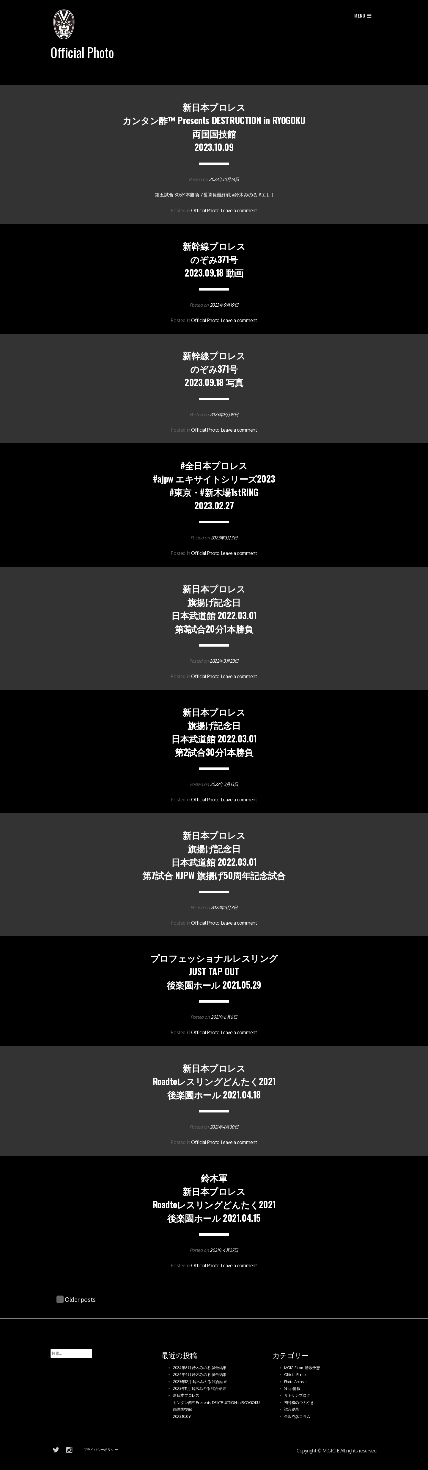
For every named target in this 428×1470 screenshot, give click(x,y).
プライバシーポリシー (100, 1449)
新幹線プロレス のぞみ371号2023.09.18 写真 (213, 369)
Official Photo (205, 210)
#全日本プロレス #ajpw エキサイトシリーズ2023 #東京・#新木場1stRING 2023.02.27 (214, 485)
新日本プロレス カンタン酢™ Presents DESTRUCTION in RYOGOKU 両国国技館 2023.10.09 (214, 127)
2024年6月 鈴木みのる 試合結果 (199, 1367)
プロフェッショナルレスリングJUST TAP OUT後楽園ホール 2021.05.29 (214, 971)
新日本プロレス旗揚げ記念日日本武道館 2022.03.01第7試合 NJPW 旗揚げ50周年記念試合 (214, 855)
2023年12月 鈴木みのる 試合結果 (200, 1381)
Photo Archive (295, 1381)
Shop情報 (292, 1388)
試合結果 (291, 1409)
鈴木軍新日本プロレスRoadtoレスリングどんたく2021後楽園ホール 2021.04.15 (214, 1197)
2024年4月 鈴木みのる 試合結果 (199, 1374)
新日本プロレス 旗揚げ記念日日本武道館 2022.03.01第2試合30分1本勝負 (214, 732)
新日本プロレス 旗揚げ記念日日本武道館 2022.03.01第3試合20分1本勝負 (214, 608)
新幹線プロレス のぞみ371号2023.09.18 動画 (213, 259)
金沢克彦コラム (297, 1416)
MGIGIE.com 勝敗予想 (302, 1367)
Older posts (76, 1299)
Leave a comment (239, 210)
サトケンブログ (297, 1395)
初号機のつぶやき (299, 1402)
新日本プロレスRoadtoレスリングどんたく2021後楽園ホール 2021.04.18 (214, 1081)
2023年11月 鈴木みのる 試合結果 (199, 1388)
